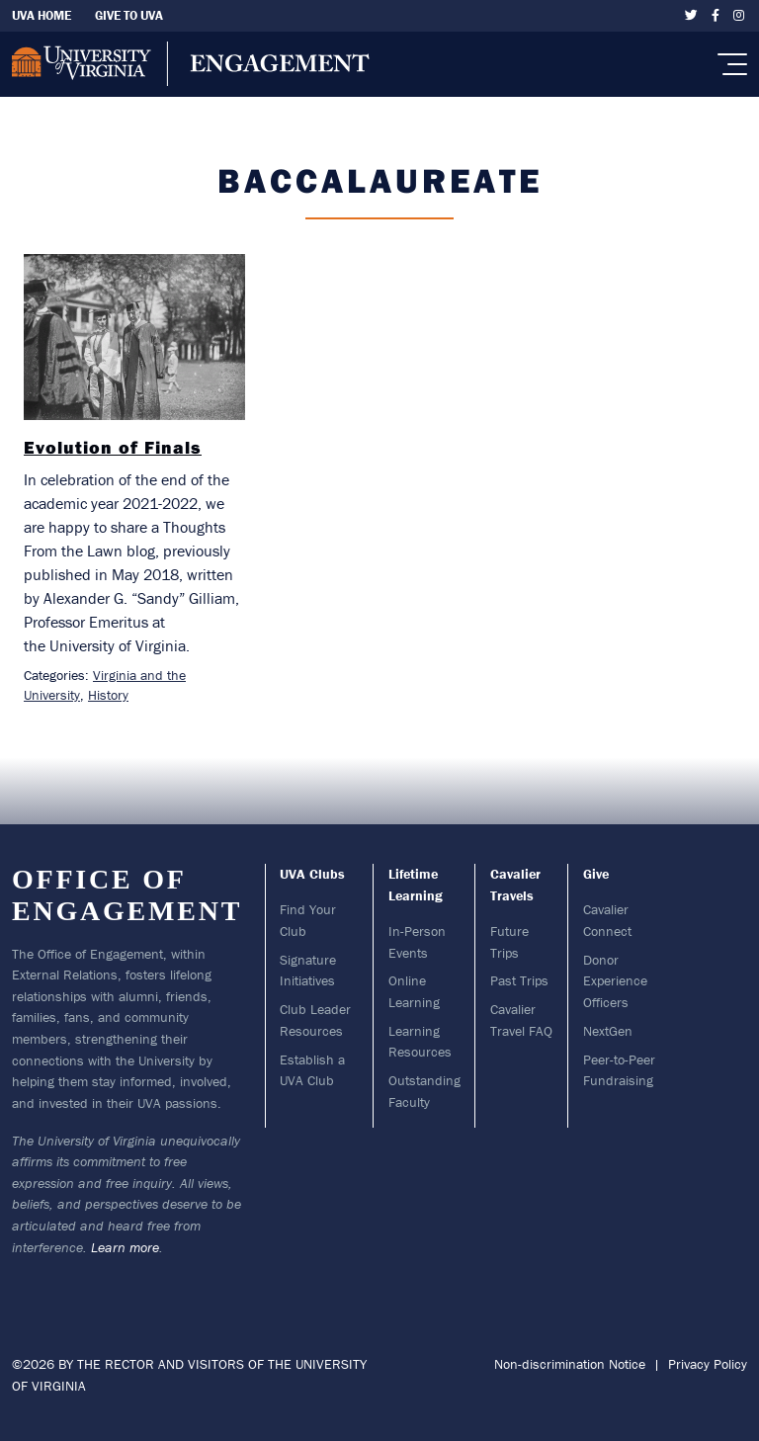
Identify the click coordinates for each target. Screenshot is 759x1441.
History (108, 695)
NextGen (607, 1031)
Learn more (125, 1247)
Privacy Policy (707, 1364)
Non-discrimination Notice (569, 1364)
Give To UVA (129, 15)
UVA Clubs (312, 874)
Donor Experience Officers (615, 981)
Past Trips (519, 980)
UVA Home (41, 15)
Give (596, 874)
